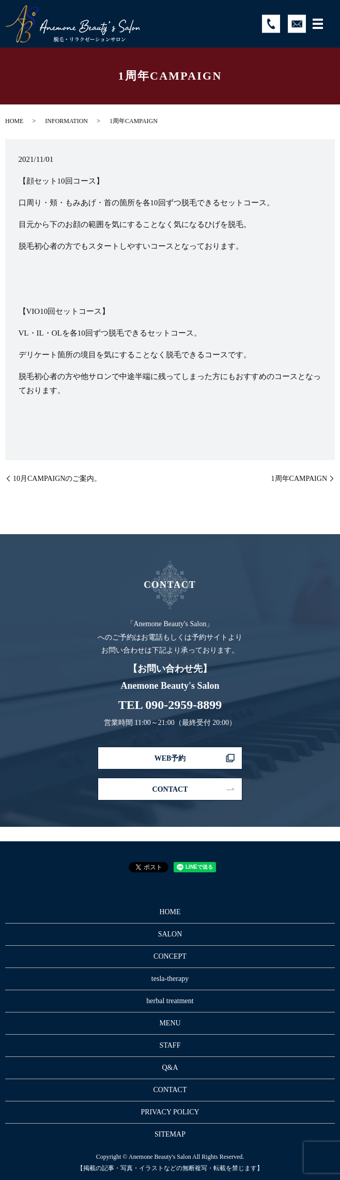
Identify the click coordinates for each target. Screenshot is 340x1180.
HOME (14, 121)
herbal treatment (169, 1001)
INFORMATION (66, 121)
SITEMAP (170, 1134)
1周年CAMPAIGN (299, 478)
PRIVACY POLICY (170, 1112)
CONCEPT (170, 956)
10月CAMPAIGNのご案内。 (57, 478)
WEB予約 (170, 758)
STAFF (170, 1045)
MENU (169, 1023)
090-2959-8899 (183, 705)
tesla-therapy (170, 978)
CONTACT (170, 789)
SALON (170, 934)
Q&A (170, 1067)
